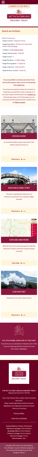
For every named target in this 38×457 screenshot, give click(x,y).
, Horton (19, 436)
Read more (19, 159)
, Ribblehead (19, 426)
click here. (23, 349)
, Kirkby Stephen (19, 428)
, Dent (19, 438)
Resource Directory (19, 188)
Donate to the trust (19, 6)
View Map (19, 263)
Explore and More (19, 240)
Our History (19, 292)
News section (20, 102)
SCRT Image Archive (16, 50)
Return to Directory (8, 38)
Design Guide (19, 136)
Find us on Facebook (19, 408)
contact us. (20, 85)
